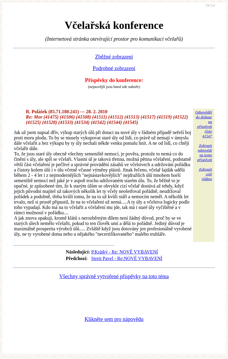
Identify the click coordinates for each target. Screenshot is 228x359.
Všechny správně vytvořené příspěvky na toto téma (114, 276)
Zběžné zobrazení (114, 57)
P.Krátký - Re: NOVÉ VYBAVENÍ (124, 251)
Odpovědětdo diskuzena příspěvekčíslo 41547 (203, 124)
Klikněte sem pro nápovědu (114, 319)
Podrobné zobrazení (114, 68)
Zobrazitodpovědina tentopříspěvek (204, 152)
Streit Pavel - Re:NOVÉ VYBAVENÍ (126, 258)
